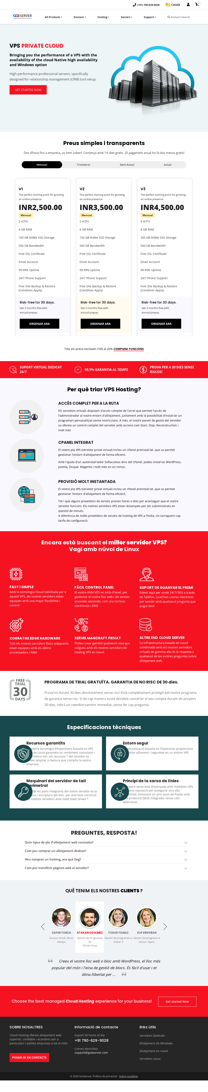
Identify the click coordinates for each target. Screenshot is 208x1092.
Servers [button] (125, 17)
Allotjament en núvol (154, 1061)
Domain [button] (79, 17)
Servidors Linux (150, 1068)
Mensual (42, 164)
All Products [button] (52, 17)
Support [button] (149, 17)
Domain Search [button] (178, 17)
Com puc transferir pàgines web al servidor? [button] (57, 874)
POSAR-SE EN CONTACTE (29, 1071)
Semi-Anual (127, 164)
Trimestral (83, 164)
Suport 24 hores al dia (90, 1046)
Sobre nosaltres (128, 1088)
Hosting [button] (102, 17)
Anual (167, 164)
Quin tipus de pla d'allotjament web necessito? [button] (59, 848)
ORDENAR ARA (39, 324)
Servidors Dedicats (152, 1046)
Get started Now (29, 90)
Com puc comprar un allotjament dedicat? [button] (55, 857)
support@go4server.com (91, 1064)
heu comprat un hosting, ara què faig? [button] (53, 865)
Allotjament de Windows (156, 1054)
